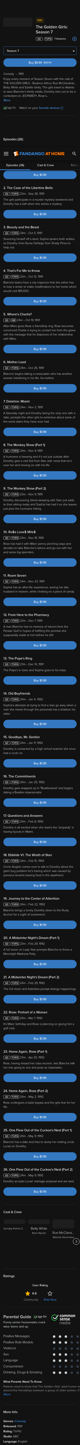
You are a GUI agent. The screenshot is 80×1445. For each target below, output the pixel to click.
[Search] (74, 6)
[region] (40, 1404)
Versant (35, 1376)
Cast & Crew (45, 121)
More (7, 95)
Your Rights (66, 1388)
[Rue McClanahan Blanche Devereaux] (63, 1236)
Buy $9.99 (47, 57)
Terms (12, 1380)
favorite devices (51, 103)
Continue (40, 1438)
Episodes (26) (15, 121)
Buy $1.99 (40, 170)
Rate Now (50, 1294)
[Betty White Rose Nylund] (39, 1236)
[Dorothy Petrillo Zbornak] (14, 1236)
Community (31, 1294)
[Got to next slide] (76, 1236)
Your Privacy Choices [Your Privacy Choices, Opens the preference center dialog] (40, 1427)
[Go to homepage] (39, 6)
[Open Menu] (6, 6)
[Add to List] (74, 34)
